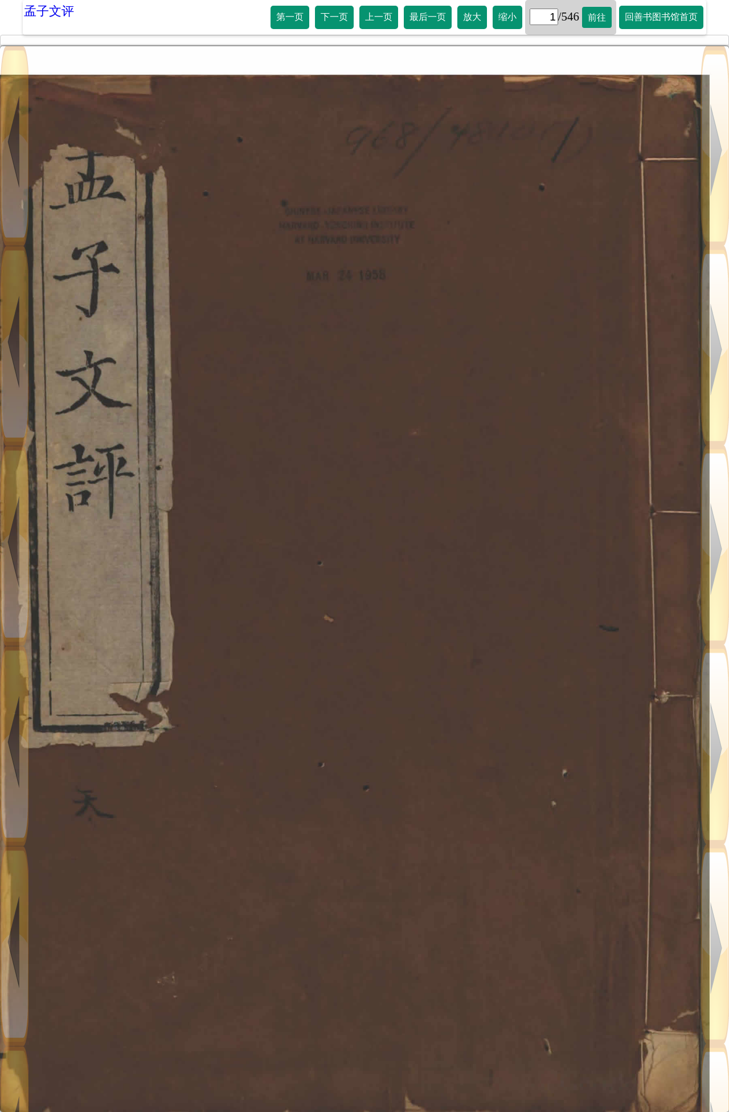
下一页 (334, 17)
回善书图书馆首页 (661, 17)
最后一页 (427, 17)
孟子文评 (49, 11)
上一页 (378, 17)
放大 (472, 17)
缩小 (507, 17)
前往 (597, 17)
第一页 (290, 17)
